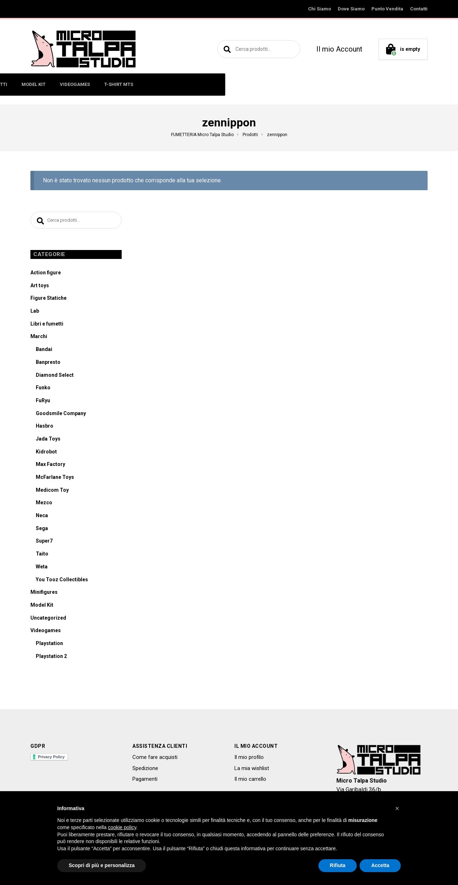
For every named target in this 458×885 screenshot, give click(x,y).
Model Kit (41, 606)
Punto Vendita (387, 8)
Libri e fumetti (46, 325)
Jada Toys (48, 440)
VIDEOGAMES (277, 84)
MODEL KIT (236, 84)
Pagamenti (144, 780)
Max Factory (50, 465)
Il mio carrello (250, 780)
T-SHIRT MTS (321, 84)
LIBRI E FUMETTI (192, 84)
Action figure (45, 274)
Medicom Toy (52, 491)
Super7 (44, 542)
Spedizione (145, 769)
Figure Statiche (48, 299)
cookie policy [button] (122, 827)
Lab (34, 312)
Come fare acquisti (154, 758)
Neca (42, 517)
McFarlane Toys (55, 478)
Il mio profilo (249, 758)
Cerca (226, 49)
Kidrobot (46, 453)
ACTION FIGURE (62, 84)
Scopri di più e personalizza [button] (102, 865)
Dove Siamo (351, 8)
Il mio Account (339, 49)
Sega (42, 529)
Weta (42, 568)
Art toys (39, 286)
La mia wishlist (251, 769)
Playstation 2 (51, 657)
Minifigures (44, 593)
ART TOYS (149, 84)
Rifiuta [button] (338, 865)
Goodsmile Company (61, 414)
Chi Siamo (319, 8)
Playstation (49, 645)
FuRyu (43, 402)
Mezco (44, 504)
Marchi (38, 338)
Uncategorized (48, 619)
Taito (42, 555)
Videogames (45, 632)
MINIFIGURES (108, 84)
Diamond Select (55, 376)
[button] (397, 808)
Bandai (44, 350)
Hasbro (44, 427)
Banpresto (48, 363)
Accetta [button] (380, 865)
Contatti (419, 8)
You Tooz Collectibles (62, 580)
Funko (43, 389)
